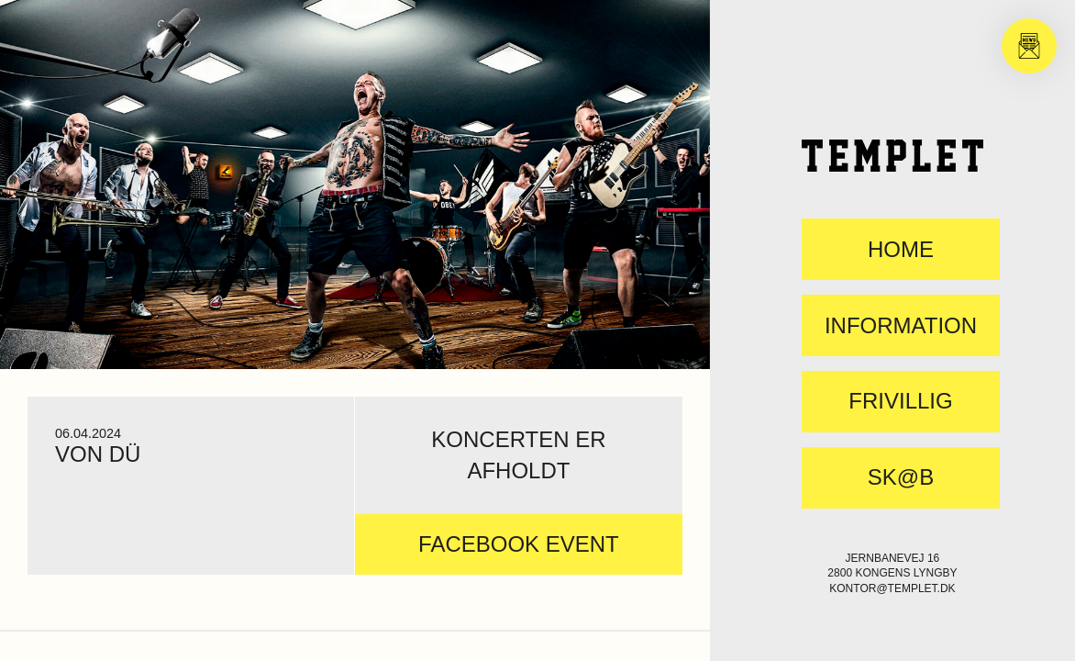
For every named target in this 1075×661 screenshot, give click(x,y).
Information (901, 326)
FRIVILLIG (900, 401)
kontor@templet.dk (892, 588)
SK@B (901, 477)
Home (901, 250)
